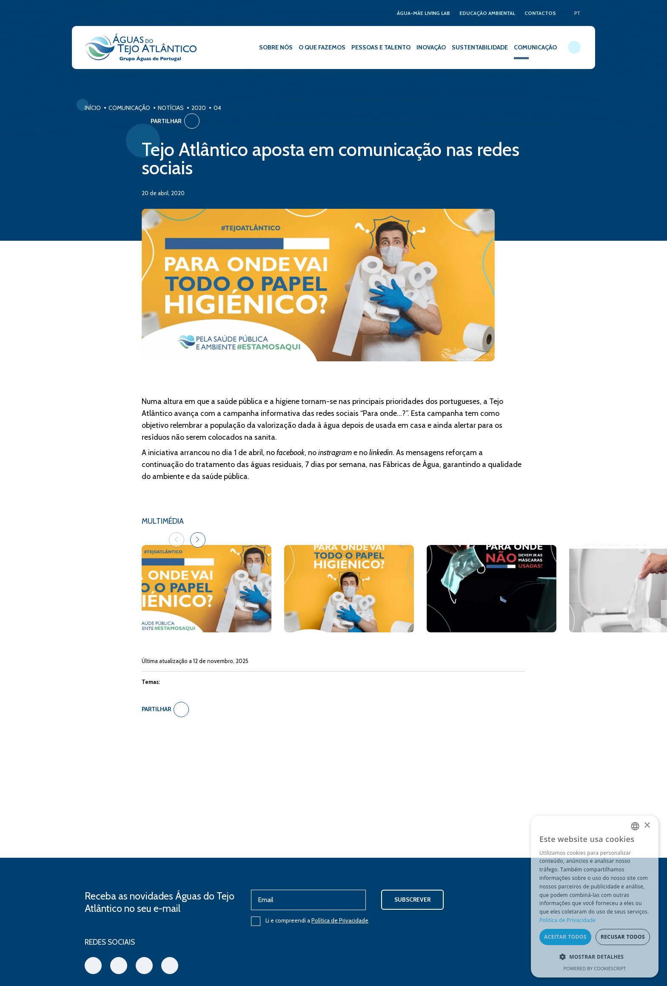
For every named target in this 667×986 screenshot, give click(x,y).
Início (93, 108)
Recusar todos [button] (623, 937)
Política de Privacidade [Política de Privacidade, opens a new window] (567, 920)
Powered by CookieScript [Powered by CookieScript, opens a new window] (595, 968)
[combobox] (635, 826)
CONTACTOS (540, 13)
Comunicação (129, 108)
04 (217, 108)
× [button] (647, 826)
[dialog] (594, 896)
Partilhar (557, 110)
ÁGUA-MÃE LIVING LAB (420, 13)
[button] (502, 513)
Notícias (171, 108)
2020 (198, 108)
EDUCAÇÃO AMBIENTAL (486, 13)
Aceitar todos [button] (565, 937)
